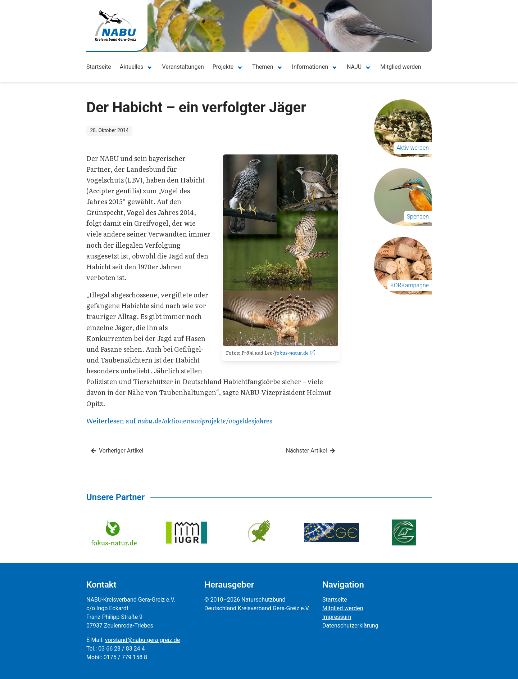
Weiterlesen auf (179, 421)
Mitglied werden (400, 66)
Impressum (336, 616)
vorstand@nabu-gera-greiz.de (142, 640)
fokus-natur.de (295, 352)
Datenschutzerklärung (350, 625)
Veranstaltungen (183, 66)
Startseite (98, 66)
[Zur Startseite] (115, 25)
